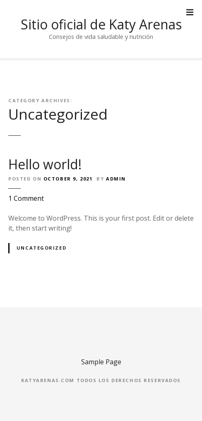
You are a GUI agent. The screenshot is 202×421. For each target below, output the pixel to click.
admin (116, 179)
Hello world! (45, 164)
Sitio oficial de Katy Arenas (101, 24)
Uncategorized (41, 248)
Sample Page (101, 361)
